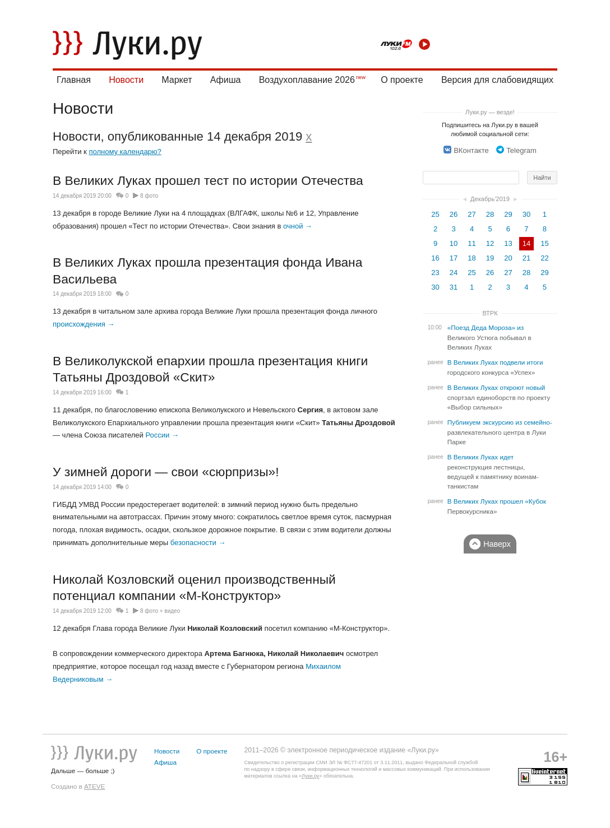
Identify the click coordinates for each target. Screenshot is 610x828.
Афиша (225, 80)
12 (490, 243)
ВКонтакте (466, 150)
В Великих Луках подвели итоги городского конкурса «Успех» (495, 367)
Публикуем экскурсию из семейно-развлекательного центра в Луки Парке (499, 432)
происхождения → (83, 324)
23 (435, 272)
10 (454, 243)
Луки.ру (310, 776)
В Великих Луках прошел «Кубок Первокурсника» (496, 506)
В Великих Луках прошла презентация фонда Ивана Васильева (207, 270)
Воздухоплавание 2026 (307, 80)
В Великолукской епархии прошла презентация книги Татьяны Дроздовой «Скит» (210, 369)
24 (454, 272)
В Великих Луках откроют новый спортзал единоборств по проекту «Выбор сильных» (499, 397)
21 (526, 258)
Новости (126, 80)
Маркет (176, 80)
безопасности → (198, 542)
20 (508, 258)
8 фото (149, 196)
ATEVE (94, 786)
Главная (74, 80)
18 (471, 258)
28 (490, 214)
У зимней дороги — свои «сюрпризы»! (166, 471)
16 (435, 258)
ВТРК (489, 313)
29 (508, 214)
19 (490, 258)
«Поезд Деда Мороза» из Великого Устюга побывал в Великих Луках (489, 337)
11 (471, 243)
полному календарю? (125, 151)
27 (471, 214)
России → (161, 435)
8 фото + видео (160, 611)
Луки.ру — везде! (490, 112)
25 (435, 214)
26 (454, 214)
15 (544, 243)
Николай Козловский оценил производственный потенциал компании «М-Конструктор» (194, 587)
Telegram (516, 150)
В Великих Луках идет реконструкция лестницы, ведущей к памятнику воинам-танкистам (493, 472)
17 (454, 258)
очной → (297, 226)
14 (526, 243)
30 (526, 214)
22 (544, 258)
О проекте (402, 80)
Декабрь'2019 (490, 199)
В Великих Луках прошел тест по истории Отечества (208, 180)
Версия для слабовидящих (497, 80)
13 (508, 243)
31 (454, 287)
